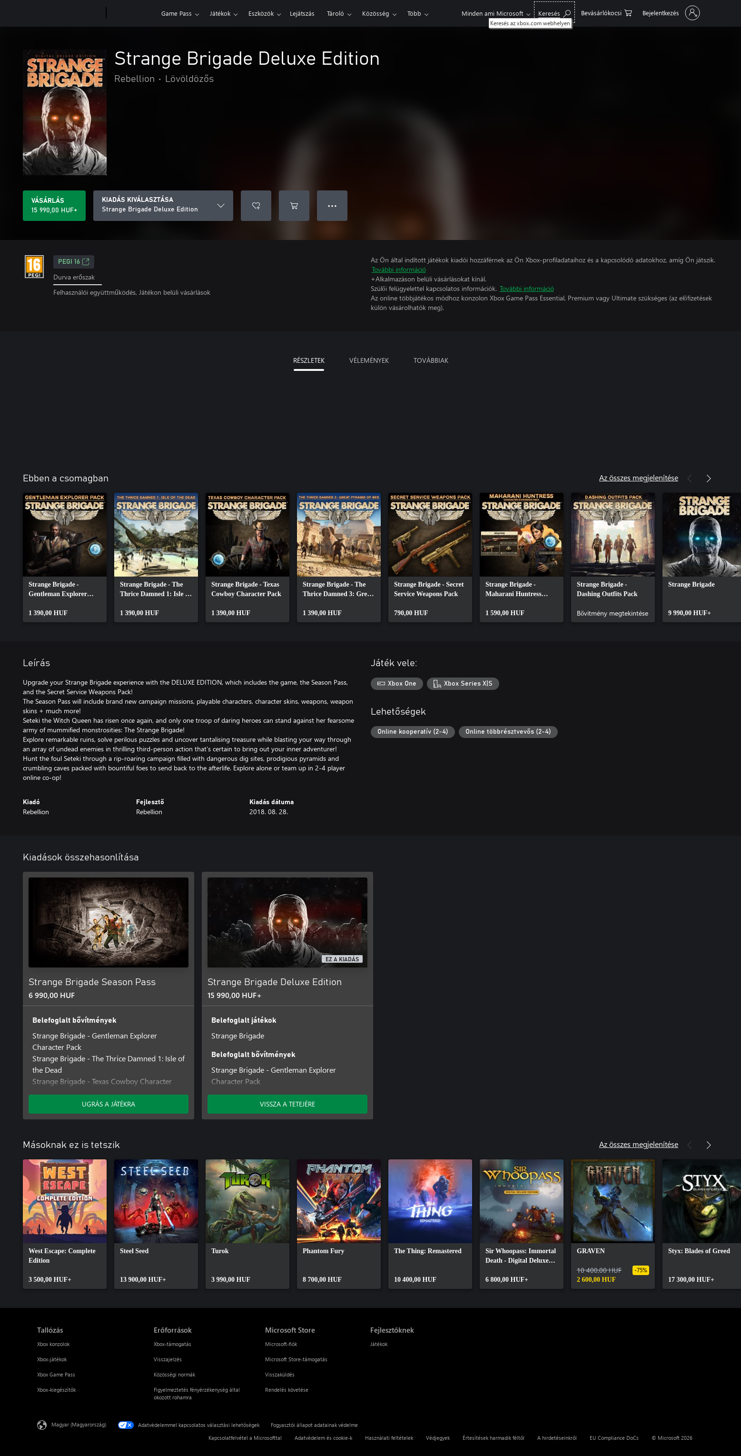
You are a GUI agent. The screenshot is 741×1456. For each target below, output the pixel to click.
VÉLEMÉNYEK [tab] (369, 360)
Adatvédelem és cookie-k (323, 1438)
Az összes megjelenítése (638, 477)
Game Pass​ (176, 13)
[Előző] (689, 478)
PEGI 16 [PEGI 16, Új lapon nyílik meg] (73, 262)
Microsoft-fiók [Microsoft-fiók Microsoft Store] (281, 1344)
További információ (399, 269)
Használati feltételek (389, 1438)
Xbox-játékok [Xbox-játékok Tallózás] (52, 1359)
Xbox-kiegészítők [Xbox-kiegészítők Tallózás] (56, 1389)
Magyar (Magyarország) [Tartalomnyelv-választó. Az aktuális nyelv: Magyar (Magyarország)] (78, 1424)
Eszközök (261, 13)
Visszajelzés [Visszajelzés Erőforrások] (168, 1359)
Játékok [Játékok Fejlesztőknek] (378, 1344)
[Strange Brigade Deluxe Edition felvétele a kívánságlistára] (256, 205)
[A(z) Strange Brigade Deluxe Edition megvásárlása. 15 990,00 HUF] (54, 205)
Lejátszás (302, 13)
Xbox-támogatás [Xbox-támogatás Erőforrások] (172, 1344)
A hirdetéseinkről (557, 1438)
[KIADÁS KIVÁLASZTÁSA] (163, 205)
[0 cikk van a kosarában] (606, 12)
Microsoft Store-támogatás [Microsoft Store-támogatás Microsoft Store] (296, 1359)
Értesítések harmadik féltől (493, 1438)
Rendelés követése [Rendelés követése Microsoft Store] (286, 1389)
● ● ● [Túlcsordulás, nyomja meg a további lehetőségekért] (332, 205)
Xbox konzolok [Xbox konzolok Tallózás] (53, 1344)
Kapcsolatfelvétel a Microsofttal (245, 1438)
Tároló (335, 13)
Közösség (375, 13)
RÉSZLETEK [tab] (309, 360)
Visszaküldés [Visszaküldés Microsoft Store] (280, 1374)
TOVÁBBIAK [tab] (431, 360)
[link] (65, 557)
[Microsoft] (69, 13)
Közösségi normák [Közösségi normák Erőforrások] (174, 1374)
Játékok (220, 13)
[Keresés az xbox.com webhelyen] (554, 12)
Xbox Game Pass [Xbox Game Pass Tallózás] (56, 1374)
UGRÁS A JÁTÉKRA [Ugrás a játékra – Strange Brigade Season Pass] (108, 1103)
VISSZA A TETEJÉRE (287, 1103)
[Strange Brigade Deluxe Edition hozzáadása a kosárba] (294, 205)
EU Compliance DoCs (614, 1438)
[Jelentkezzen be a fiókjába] (670, 12)
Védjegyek (438, 1438)
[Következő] (708, 478)
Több (414, 13)
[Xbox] (132, 13)
